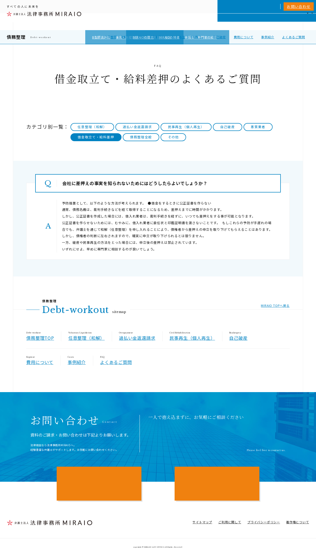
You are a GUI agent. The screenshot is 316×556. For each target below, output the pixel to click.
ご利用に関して (229, 522)
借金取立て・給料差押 (96, 137)
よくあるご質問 (293, 37)
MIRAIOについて (213, 21)
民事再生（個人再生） (188, 37)
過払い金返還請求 (151, 37)
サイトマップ (202, 522)
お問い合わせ (298, 6)
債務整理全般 (141, 137)
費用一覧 (257, 21)
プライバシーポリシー (263, 522)
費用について (243, 37)
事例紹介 (267, 37)
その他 (173, 137)
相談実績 (239, 21)
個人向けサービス (180, 21)
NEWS (274, 21)
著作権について (297, 522)
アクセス (290, 21)
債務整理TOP (40, 338)
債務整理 (16, 37)
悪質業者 (258, 126)
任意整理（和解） (117, 37)
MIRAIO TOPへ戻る (275, 305)
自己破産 (219, 37)
